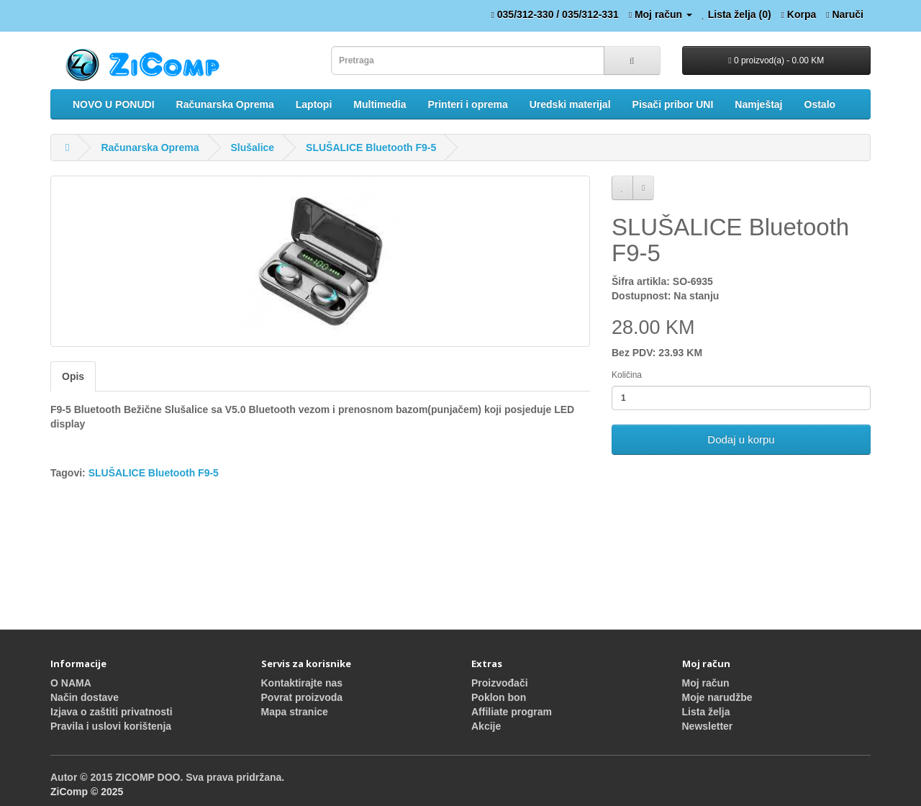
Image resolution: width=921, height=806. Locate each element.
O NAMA (70, 683)
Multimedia (379, 104)
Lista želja (706, 711)
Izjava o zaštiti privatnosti (111, 711)
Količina (627, 375)
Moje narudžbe (717, 697)
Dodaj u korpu (740, 439)
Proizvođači (499, 683)
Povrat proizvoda (302, 697)
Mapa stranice (294, 711)
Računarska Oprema (225, 104)
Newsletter (707, 726)
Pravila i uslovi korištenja (110, 726)
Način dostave (84, 697)
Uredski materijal (570, 104)
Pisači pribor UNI (673, 104)
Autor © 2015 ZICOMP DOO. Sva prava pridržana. (167, 777)
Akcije (486, 726)
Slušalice (252, 147)
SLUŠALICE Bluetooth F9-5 (371, 147)
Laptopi (314, 104)
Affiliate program (511, 711)
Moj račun (706, 683)
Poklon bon (498, 697)
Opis (73, 376)
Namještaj (758, 104)
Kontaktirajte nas (302, 683)
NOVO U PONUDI (114, 104)
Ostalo (820, 104)
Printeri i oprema (467, 104)
